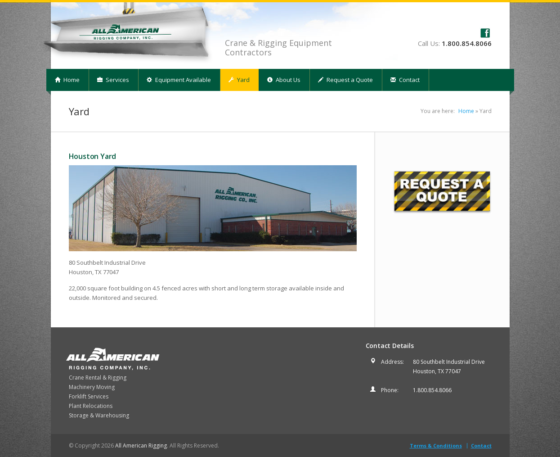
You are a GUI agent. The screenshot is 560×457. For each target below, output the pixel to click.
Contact (405, 80)
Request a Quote (345, 80)
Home (67, 80)
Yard (239, 80)
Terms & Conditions (436, 445)
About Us (283, 80)
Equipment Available (179, 80)
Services (113, 80)
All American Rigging (141, 445)
